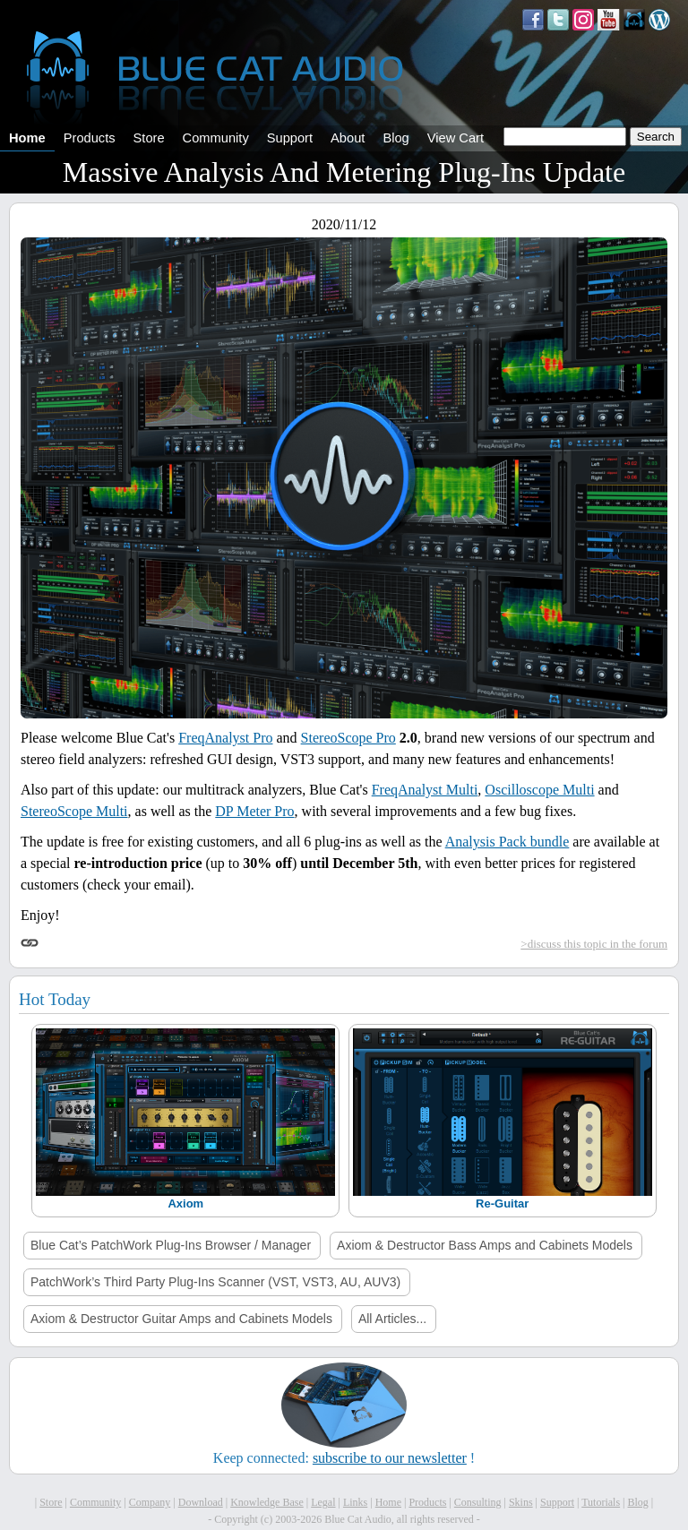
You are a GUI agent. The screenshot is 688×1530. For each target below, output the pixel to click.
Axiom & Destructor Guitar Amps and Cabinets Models (181, 1318)
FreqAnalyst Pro (225, 737)
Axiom (185, 1203)
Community (216, 138)
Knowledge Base (267, 1502)
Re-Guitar (502, 1203)
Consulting (478, 1502)
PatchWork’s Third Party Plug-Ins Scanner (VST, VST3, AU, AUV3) (215, 1282)
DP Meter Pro (254, 811)
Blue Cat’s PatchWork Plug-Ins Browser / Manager (170, 1245)
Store (149, 138)
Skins (521, 1502)
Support (290, 138)
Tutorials (600, 1502)
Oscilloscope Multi (539, 789)
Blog (395, 138)
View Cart (455, 138)
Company (150, 1502)
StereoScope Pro (348, 737)
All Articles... (392, 1318)
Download (200, 1502)
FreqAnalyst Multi (425, 789)
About (348, 138)
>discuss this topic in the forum (593, 943)
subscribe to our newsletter (390, 1458)
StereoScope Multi (74, 811)
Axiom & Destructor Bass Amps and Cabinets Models (484, 1245)
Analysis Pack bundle (507, 841)
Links (355, 1502)
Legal (323, 1502)
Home (27, 138)
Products (90, 138)
